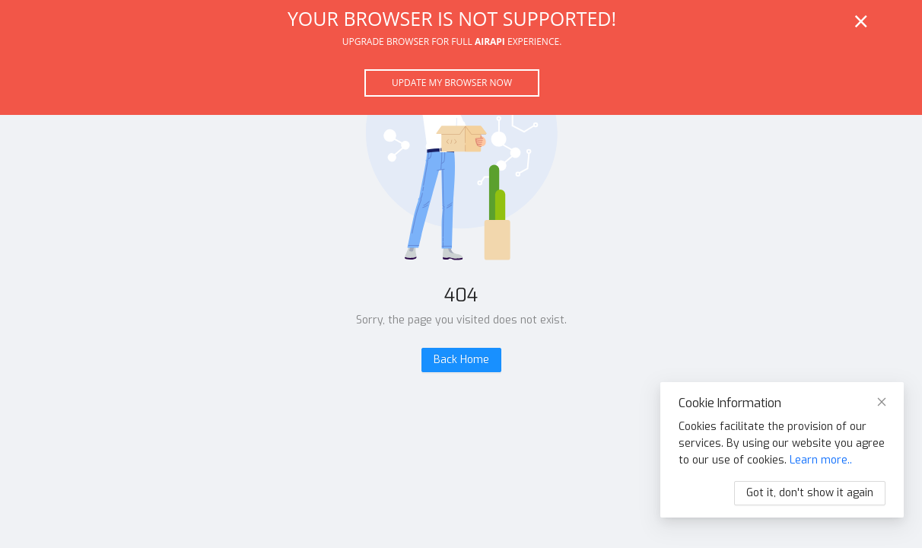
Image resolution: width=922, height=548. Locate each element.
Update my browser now (452, 82)
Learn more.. (821, 460)
